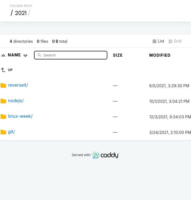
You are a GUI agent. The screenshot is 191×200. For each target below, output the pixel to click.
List (158, 41)
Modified (160, 55)
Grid (175, 41)
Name (19, 54)
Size (118, 55)
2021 (21, 13)
